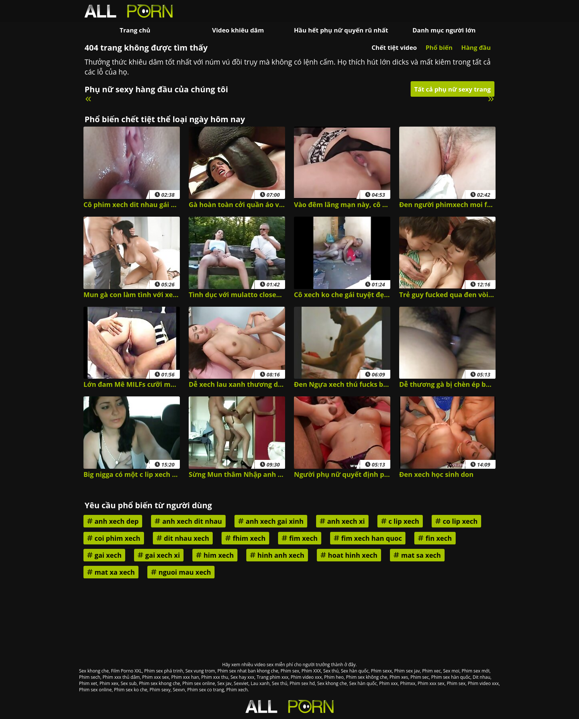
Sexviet (241, 683)
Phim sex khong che (159, 683)
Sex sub (129, 683)
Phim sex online (198, 683)
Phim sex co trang (205, 690)
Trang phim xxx (272, 677)
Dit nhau (481, 677)
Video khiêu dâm (238, 30)
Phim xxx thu (214, 677)
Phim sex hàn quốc (450, 677)
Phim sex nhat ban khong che (247, 671)
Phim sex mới (475, 671)
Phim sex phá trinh (163, 671)
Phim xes (399, 677)
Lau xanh (260, 683)
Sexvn (179, 690)
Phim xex (108, 683)
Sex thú (331, 671)
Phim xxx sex (155, 677)
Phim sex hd (302, 683)
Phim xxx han (185, 677)
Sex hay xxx (242, 677)
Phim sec (420, 677)
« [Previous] (88, 98)
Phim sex (290, 671)
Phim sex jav (407, 671)
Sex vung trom (200, 671)
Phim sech (89, 677)
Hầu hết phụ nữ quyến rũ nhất (341, 30)
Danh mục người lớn (444, 30)
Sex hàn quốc (355, 671)
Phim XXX (311, 671)
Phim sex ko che (130, 690)
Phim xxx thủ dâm (121, 677)
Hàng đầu (476, 47)
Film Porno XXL (126, 671)
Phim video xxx (306, 677)
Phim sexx (381, 671)
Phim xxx (388, 683)
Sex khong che (94, 671)
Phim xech (237, 690)
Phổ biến (438, 47)
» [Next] (491, 98)
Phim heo (334, 677)
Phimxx (407, 683)
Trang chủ (135, 30)
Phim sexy (160, 690)
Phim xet (88, 683)
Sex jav (224, 683)
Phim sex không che (366, 677)
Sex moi (451, 671)
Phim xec (431, 671)
